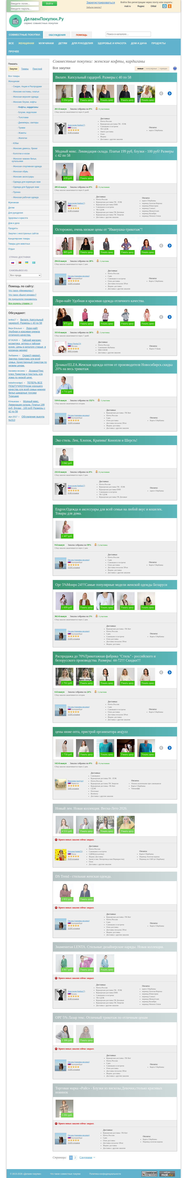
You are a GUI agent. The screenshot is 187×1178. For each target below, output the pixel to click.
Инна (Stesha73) (74, 343)
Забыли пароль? (94, 7)
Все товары (14, 76)
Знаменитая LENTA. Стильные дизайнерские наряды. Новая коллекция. (109, 947)
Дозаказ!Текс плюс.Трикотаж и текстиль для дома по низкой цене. (26, 374)
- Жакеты (21, 133)
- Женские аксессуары (23, 176)
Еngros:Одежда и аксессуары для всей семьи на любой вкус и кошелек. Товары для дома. (108, 511)
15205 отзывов (74, 283)
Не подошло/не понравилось (23, 299)
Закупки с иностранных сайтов (23, 233)
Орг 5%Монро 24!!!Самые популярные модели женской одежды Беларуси (111, 585)
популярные (151, 68)
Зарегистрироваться (100, 2)
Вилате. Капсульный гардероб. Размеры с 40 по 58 (93, 77)
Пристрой (37, 69)
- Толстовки (23, 117)
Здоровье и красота (112, 43)
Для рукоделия (82, 43)
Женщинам (26, 43)
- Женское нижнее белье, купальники (24, 160)
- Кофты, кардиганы (27, 107)
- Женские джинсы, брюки (24, 148)
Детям (62, 43)
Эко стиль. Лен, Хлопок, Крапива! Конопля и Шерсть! (96, 440)
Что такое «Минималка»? (21, 290)
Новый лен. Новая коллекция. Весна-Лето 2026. (91, 808)
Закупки (13, 69)
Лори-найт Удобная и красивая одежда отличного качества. (24, 331)
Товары (25, 69)
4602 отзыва (73, 351)
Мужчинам (46, 43)
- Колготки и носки (21, 153)
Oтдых (11, 249)
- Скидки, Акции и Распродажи (27, 86)
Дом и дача (139, 43)
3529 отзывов (73, 859)
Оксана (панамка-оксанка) (79, 276)
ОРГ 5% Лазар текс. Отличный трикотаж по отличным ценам (101, 1017)
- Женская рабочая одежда (25, 197)
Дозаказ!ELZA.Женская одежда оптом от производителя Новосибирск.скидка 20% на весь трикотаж (114, 367)
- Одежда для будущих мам (25, 187)
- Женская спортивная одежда (27, 166)
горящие (163, 68)
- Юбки (15, 143)
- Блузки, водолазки (27, 112)
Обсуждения (57, 35)
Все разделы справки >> (21, 303)
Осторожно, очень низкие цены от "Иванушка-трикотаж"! (99, 229)
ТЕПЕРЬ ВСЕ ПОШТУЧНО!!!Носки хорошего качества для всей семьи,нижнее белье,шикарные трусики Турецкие (27, 389)
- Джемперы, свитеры (28, 122)
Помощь (81, 35)
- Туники (21, 128)
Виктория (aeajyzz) (75, 781)
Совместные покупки (24, 34)
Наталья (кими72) (75, 851)
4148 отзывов (73, 133)
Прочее (14, 51)
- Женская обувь (20, 171)
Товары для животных (19, 244)
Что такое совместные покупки (65, 1174)
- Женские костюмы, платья (25, 91)
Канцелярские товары (19, 238)
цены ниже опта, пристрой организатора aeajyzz (91, 732)
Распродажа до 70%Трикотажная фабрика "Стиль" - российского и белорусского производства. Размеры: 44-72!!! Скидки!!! (105, 658)
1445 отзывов (73, 788)
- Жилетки (22, 138)
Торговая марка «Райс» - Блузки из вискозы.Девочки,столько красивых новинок (108, 1090)
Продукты (158, 43)
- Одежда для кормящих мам (26, 182)
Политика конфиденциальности (105, 1174)
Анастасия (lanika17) (76, 125)
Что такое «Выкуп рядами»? (22, 295)
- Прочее (16, 192)
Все (11, 43)
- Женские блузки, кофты (24, 102)
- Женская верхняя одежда (25, 97)
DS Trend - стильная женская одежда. (83, 876)
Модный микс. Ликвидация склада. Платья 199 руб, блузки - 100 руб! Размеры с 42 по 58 (114, 153)
